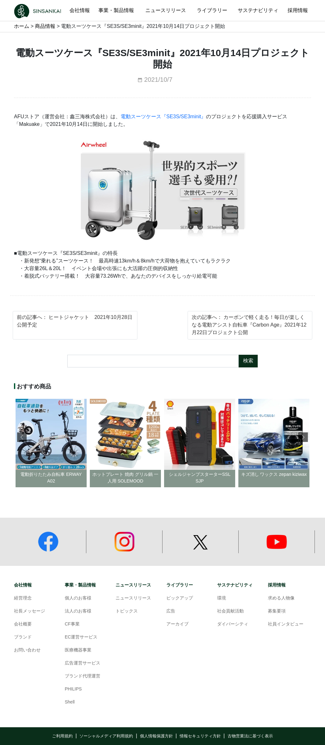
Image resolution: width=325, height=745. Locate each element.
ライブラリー (179, 585)
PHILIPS (73, 689)
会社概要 (23, 624)
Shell (70, 702)
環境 (221, 598)
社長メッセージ (29, 611)
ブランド (23, 637)
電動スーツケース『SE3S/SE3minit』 (163, 117)
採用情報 (277, 585)
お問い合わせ (27, 650)
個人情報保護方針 (156, 736)
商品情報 (45, 26)
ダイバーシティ (232, 624)
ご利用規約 (62, 736)
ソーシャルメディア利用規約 (106, 736)
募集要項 (277, 611)
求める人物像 (281, 598)
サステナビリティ (235, 585)
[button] (303, 437)
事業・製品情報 (80, 585)
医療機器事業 (78, 650)
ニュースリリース (133, 585)
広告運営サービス (82, 663)
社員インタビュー (285, 624)
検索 (248, 361)
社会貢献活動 (230, 611)
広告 (170, 611)
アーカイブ (177, 624)
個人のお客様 (78, 598)
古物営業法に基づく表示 (250, 736)
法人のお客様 (78, 611)
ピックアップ (179, 598)
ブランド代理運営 (82, 676)
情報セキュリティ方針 (200, 736)
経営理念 (23, 598)
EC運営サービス (81, 637)
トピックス (127, 611)
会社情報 (23, 585)
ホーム (21, 26)
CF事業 (72, 624)
